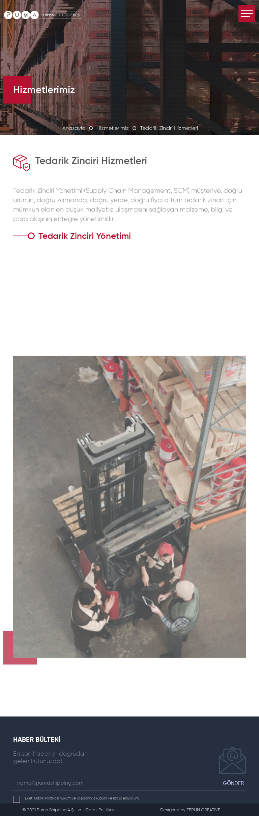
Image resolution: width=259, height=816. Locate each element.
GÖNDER (233, 783)
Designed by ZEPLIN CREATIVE (190, 810)
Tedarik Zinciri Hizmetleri (169, 128)
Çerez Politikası (100, 810)
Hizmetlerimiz (112, 128)
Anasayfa (73, 128)
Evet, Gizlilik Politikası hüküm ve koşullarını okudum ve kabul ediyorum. (76, 798)
